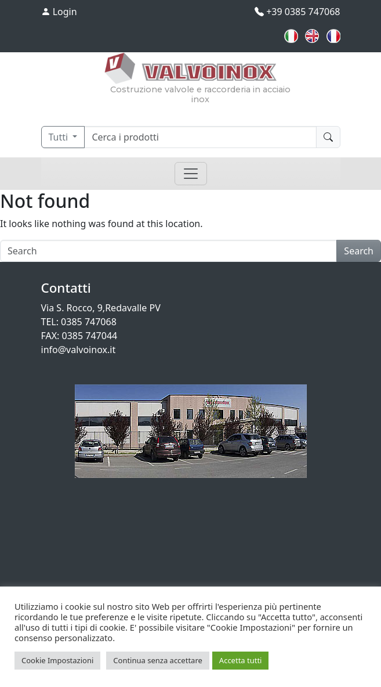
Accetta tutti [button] (240, 660)
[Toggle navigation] (191, 173)
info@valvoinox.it (78, 349)
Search (358, 250)
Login (59, 11)
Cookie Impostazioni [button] (57, 660)
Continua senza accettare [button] (157, 660)
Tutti (60, 137)
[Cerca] (200, 137)
